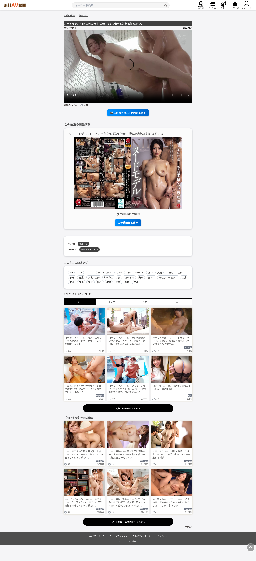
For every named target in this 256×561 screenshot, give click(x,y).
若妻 (118, 282)
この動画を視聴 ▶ (128, 222)
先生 (81, 277)
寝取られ (129, 277)
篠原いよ (83, 243)
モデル (119, 272)
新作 (72, 282)
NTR (79, 272)
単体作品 (108, 277)
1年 (176, 302)
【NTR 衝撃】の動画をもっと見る (128, 521)
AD (71, 272)
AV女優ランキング (97, 536)
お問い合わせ (161, 536)
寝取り (151, 277)
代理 (72, 277)
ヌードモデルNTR (89, 249)
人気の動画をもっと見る (128, 408)
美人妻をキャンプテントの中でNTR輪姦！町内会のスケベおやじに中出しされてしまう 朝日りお (170, 502)
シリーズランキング (118, 536)
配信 (136, 282)
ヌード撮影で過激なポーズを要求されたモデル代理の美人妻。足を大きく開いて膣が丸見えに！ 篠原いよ (127, 502)
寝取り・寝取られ (168, 277)
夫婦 (140, 277)
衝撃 (108, 282)
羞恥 (127, 282)
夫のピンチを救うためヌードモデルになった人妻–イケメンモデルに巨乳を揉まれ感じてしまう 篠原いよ (84, 502)
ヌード (90, 272)
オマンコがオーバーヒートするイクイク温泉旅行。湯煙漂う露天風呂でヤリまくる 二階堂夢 (170, 341)
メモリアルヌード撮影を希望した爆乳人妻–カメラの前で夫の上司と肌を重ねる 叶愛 (171, 454)
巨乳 (184, 277)
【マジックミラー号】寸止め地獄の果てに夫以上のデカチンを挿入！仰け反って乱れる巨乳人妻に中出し (127, 341)
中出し (169, 272)
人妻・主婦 (94, 277)
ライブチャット (136, 272)
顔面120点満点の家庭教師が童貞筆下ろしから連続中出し (171, 387)
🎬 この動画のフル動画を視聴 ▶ (128, 112)
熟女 (99, 282)
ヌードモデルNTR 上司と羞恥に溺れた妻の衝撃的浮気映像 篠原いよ (116, 134)
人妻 (159, 272)
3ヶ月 (144, 302)
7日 (80, 302)
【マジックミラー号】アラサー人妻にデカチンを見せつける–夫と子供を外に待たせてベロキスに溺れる (128, 389)
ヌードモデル (105, 272)
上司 (150, 272)
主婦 (180, 272)
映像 (81, 282)
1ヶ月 (112, 302)
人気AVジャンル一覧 (141, 536)
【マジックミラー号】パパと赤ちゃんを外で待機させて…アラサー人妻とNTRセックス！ (83, 341)
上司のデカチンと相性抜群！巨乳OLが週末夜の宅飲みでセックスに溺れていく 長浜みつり (83, 389)
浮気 (90, 282)
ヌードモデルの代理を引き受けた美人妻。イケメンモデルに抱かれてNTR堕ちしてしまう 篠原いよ (84, 454)
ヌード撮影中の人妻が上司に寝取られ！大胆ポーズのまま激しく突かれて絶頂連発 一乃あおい (127, 454)
